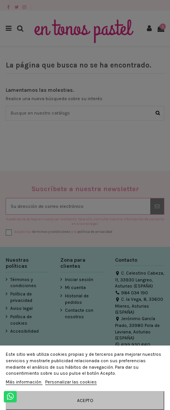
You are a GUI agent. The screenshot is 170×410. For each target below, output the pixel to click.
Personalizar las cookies (71, 382)
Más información (24, 382)
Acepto (85, 400)
